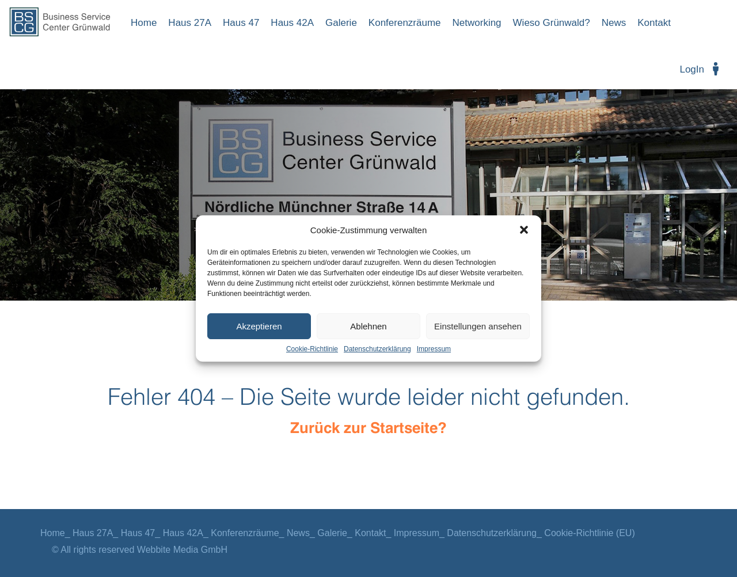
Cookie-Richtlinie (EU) (589, 533)
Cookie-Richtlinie (312, 349)
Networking (477, 22)
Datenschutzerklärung (377, 349)
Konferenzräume (404, 22)
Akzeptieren (259, 326)
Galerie (341, 22)
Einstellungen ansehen (478, 326)
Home (144, 22)
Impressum (434, 349)
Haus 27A (189, 22)
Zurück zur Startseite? (368, 428)
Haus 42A (292, 22)
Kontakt (654, 22)
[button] (524, 230)
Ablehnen (368, 326)
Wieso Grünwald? (551, 22)
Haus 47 (241, 22)
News (614, 22)
